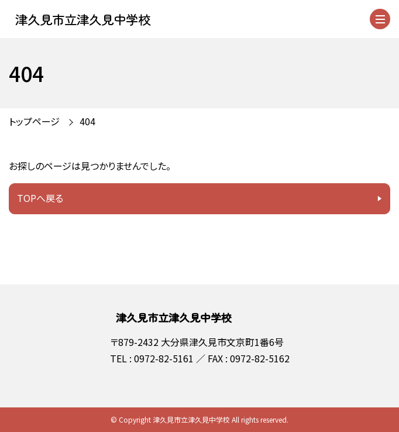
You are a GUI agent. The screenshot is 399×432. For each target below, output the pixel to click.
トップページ (34, 121)
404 (87, 121)
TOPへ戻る (40, 198)
